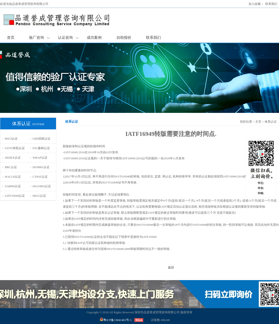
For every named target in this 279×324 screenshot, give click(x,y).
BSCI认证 (11, 138)
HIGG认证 (39, 195)
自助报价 (123, 37)
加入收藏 (255, 4)
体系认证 (271, 121)
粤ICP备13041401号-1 (116, 320)
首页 (10, 37)
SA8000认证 (13, 186)
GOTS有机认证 (15, 148)
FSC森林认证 (41, 148)
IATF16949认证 (15, 195)
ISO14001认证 (42, 186)
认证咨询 (68, 37)
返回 (171, 267)
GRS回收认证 (41, 138)
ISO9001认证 (41, 167)
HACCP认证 (13, 176)
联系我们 (271, 4)
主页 (258, 121)
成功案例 (94, 37)
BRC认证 (11, 167)
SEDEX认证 (13, 157)
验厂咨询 (39, 37)
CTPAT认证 (40, 176)
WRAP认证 (40, 157)
